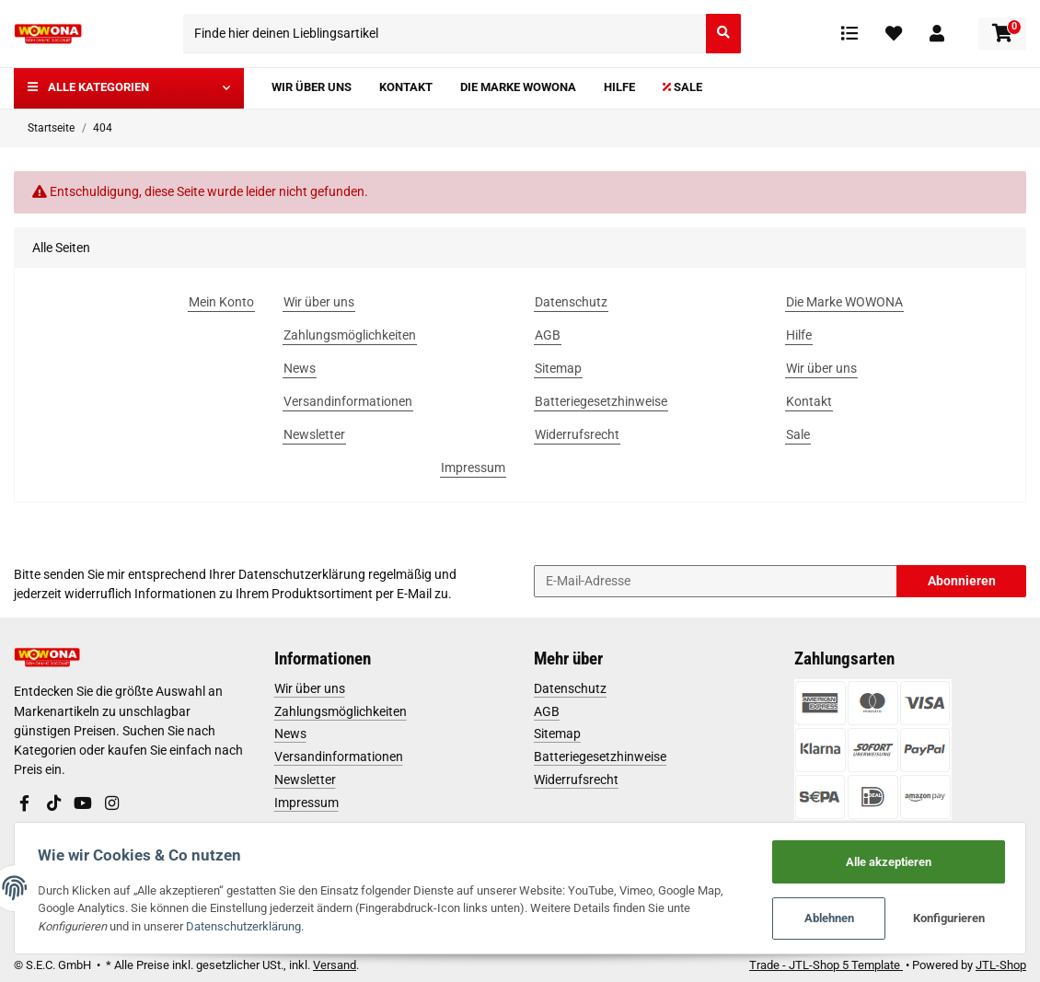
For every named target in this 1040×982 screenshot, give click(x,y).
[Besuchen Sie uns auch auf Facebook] (25, 803)
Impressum (306, 802)
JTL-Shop (1001, 965)
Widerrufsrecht (576, 779)
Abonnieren (962, 580)
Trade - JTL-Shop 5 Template (826, 965)
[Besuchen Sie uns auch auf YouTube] (83, 803)
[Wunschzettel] (894, 33)
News (290, 733)
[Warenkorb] (1002, 33)
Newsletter (305, 779)
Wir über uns (309, 688)
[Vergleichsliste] (849, 33)
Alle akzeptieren (885, 860)
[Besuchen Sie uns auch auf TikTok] (53, 803)
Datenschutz (570, 688)
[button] (937, 33)
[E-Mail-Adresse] (715, 581)
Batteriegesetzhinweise (600, 756)
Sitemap (557, 733)
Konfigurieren (945, 918)
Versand (334, 965)
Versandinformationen (338, 756)
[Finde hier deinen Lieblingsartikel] (445, 33)
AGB (547, 711)
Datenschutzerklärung (301, 574)
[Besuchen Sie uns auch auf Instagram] (111, 803)
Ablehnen (824, 918)
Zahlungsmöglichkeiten (340, 711)
